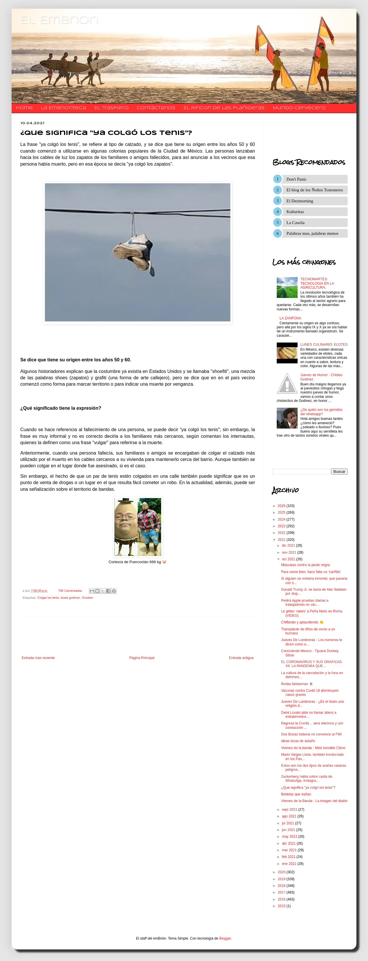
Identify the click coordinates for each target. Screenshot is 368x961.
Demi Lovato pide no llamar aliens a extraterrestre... (308, 715)
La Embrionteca (63, 108)
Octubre (87, 597)
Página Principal (141, 658)
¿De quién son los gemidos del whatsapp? (321, 412)
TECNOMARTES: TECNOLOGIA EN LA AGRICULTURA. (317, 283)
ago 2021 (289, 816)
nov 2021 (289, 552)
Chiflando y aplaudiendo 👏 (302, 622)
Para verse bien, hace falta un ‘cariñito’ (311, 572)
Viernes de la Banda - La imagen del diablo (314, 801)
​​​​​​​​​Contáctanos (156, 108)
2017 (282, 892)
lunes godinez (70, 597)
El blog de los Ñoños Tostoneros (315, 190)
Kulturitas (295, 211)
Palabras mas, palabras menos (312, 233)
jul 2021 (288, 823)
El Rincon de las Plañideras (224, 108)
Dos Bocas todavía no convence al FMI (311, 734)
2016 (282, 899)
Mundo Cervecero (299, 108)
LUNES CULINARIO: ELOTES (324, 345)
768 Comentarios (70, 590)
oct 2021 (289, 559)
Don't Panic (297, 179)
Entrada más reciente (38, 658)
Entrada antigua (241, 658)
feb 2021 (289, 857)
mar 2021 (290, 850)
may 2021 (290, 836)
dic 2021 (289, 545)
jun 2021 (289, 830)
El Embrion (59, 20)
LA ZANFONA (290, 318)
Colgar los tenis (48, 597)
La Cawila (296, 222)
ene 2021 (289, 864)
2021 (282, 540)
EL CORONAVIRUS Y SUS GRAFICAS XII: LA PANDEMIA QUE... (311, 664)
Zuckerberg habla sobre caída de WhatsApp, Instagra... (306, 779)
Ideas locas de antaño (298, 741)
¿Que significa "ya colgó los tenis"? (308, 788)
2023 (282, 526)
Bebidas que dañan (296, 794)
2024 (282, 519)
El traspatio (111, 108)
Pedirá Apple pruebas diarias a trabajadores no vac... (304, 602)
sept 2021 (290, 810)
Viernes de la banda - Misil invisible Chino (313, 748)
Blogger (225, 938)
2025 (282, 512)
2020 (282, 872)
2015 (282, 906)
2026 (282, 506)
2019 (282, 879)
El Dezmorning (300, 201)
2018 (282, 886)
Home (24, 108)
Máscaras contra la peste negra (305, 565)
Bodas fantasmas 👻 (297, 684)
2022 (282, 533)
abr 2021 (289, 843)
